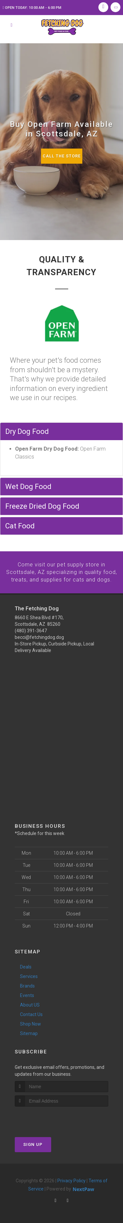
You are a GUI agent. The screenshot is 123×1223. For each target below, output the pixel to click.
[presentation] (50, 1119)
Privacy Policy (71, 1180)
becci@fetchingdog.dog (39, 637)
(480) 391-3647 (31, 630)
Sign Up (33, 1144)
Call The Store (61, 155)
